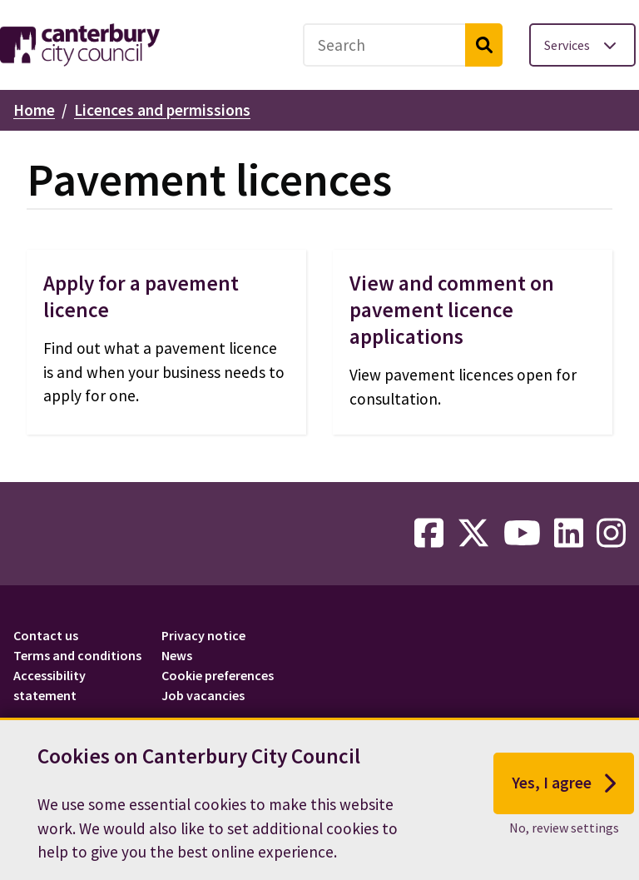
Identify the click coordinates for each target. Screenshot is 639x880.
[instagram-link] (611, 534)
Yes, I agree (564, 795)
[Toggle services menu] (582, 45)
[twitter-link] (473, 534)
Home (34, 110)
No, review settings (564, 838)
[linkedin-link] (568, 534)
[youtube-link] (522, 534)
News (176, 655)
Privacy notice (203, 635)
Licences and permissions (162, 110)
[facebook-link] (428, 534)
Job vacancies (203, 695)
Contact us (45, 635)
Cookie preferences (217, 675)
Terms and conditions (77, 655)
